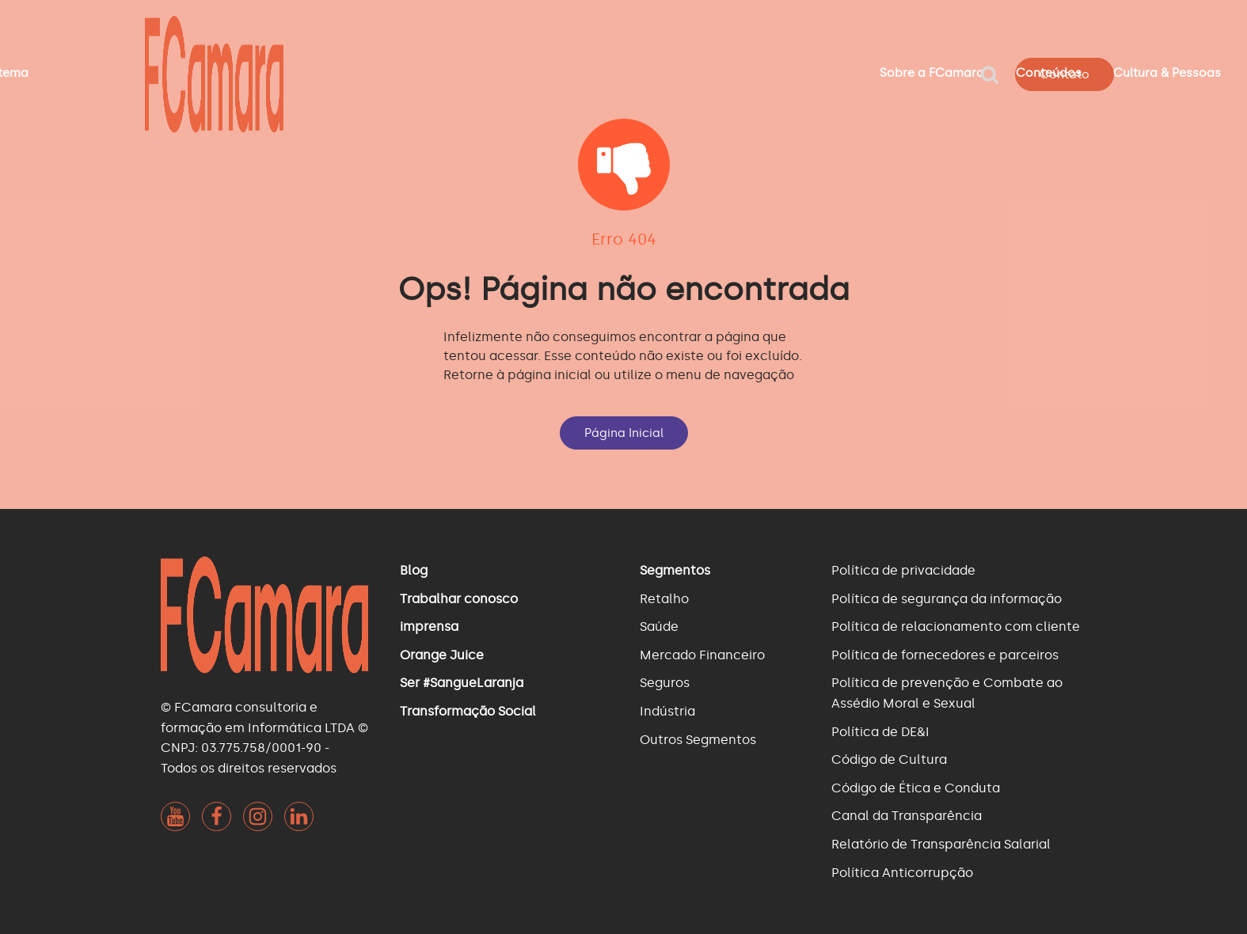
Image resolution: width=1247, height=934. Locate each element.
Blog (414, 570)
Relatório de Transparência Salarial (941, 844)
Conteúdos (1049, 73)
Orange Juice (442, 655)
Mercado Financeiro (702, 655)
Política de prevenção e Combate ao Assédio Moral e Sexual (947, 693)
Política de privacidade (903, 570)
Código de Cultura (889, 759)
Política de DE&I (880, 731)
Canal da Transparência (906, 815)
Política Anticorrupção (902, 872)
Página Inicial (623, 433)
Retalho (664, 598)
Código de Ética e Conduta (915, 787)
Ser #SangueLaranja (461, 682)
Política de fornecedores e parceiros (945, 655)
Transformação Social (468, 711)
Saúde (659, 626)
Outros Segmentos (698, 739)
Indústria (667, 711)
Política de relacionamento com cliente (955, 626)
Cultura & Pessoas (1167, 73)
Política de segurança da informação (946, 598)
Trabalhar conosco (459, 598)
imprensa (429, 626)
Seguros (665, 682)
